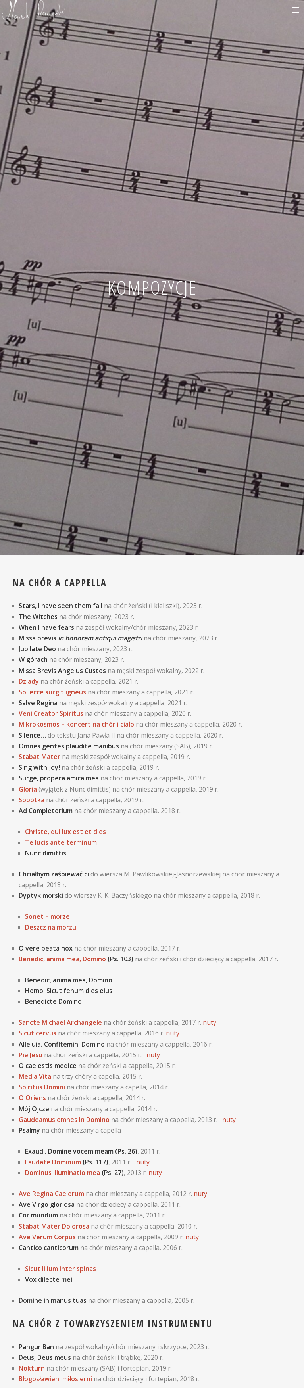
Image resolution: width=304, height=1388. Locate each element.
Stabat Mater (39, 756)
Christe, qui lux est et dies (65, 831)
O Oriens (32, 1097)
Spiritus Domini (42, 1087)
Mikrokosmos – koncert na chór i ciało (76, 724)
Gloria (28, 789)
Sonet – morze (47, 916)
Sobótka (31, 800)
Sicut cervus (37, 1033)
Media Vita (35, 1076)
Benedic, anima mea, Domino (62, 959)
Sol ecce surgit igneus (52, 692)
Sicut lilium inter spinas (60, 1268)
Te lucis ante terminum (61, 842)
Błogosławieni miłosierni (55, 1379)
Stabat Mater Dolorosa (54, 1226)
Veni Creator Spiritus (51, 713)
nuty (209, 1022)
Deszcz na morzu (50, 927)
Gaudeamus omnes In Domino (64, 1119)
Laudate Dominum (53, 1162)
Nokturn (32, 1368)
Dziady (29, 681)
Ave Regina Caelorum (51, 1193)
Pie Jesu (30, 1055)
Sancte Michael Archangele (60, 1022)
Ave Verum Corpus (47, 1237)
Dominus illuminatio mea (62, 1172)
